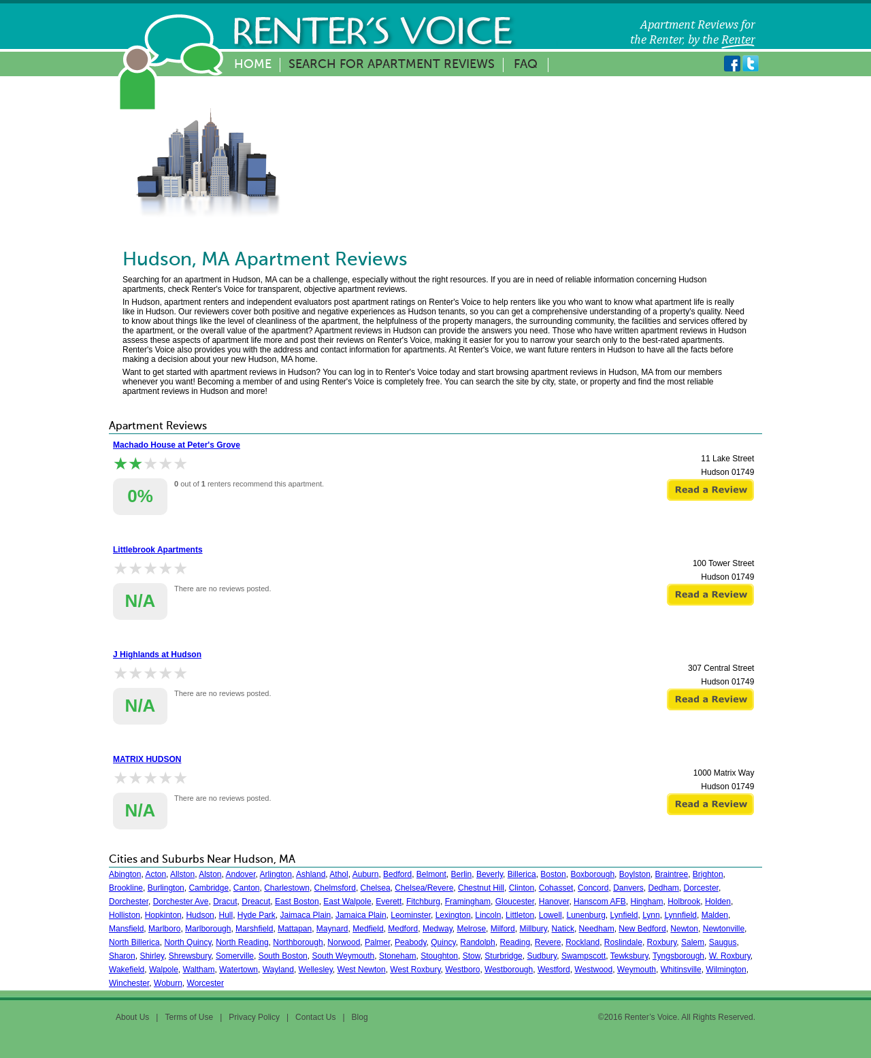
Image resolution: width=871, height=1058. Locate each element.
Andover (241, 874)
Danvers (628, 888)
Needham (596, 928)
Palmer (377, 942)
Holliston (124, 915)
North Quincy (187, 942)
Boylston (635, 874)
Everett (388, 901)
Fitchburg (423, 901)
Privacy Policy (254, 1017)
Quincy (443, 942)
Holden (718, 901)
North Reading (242, 942)
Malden (715, 915)
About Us (132, 1017)
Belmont (431, 874)
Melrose (471, 928)
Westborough (508, 969)
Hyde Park (256, 915)
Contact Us (315, 1017)
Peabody (410, 942)
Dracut (225, 901)
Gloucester (514, 901)
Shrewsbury (190, 956)
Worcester (205, 983)
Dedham (663, 888)
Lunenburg (585, 915)
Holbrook (684, 901)
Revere (548, 942)
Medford (403, 928)
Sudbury (542, 956)
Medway (438, 928)
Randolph (477, 942)
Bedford (397, 874)
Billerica (522, 874)
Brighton (708, 874)
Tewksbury (629, 956)
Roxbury (662, 942)
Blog (360, 1017)
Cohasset (556, 888)
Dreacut (256, 901)
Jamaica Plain (361, 915)
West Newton (362, 969)
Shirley (151, 956)
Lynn (651, 915)
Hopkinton (163, 915)
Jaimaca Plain (305, 915)
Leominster (411, 915)
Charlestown (287, 888)
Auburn (365, 874)
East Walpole (347, 901)
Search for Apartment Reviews (392, 65)
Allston (182, 874)
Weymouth (636, 969)
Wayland (278, 969)
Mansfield (126, 928)
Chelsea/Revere (424, 888)
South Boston (283, 956)
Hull (225, 915)
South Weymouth (343, 956)
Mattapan (295, 928)
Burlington (166, 888)
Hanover (554, 901)
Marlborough (208, 928)
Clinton (521, 888)
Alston (210, 874)
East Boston (297, 901)
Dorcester (701, 888)
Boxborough (592, 874)
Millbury (532, 928)
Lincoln (488, 915)
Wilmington (726, 969)
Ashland (310, 874)
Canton (246, 888)
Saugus (723, 942)
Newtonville (723, 928)
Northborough (298, 942)
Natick (563, 928)
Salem (692, 942)
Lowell (550, 915)
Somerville (235, 956)
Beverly (489, 874)
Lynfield (624, 915)
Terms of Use (189, 1017)
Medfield (367, 928)
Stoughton (439, 956)
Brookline (126, 888)
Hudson (200, 915)
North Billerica (134, 942)
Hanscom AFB (600, 901)
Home (253, 65)
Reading (514, 942)
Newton (684, 928)
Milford (503, 928)
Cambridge (208, 888)
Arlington (276, 874)
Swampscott (583, 956)
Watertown (238, 969)
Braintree (671, 874)
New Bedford (642, 928)
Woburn (168, 983)
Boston (552, 874)
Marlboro (164, 928)
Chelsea (376, 888)
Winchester (129, 983)
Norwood (343, 942)
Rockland (582, 942)
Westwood (593, 969)
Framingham (468, 901)
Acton (155, 874)
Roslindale (623, 942)
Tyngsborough (678, 956)
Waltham (199, 969)
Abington (125, 874)
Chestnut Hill (481, 888)
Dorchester (128, 901)
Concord (593, 888)
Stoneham (397, 956)
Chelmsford (335, 888)
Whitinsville (681, 969)
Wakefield (126, 969)
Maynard (332, 928)
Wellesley (316, 969)
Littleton (520, 915)
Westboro (462, 969)
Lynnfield (680, 915)
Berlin (461, 874)
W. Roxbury (730, 956)
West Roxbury (415, 969)
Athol (338, 874)
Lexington (453, 915)
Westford (554, 969)
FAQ (526, 65)
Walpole (163, 969)
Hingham (646, 901)
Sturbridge (503, 956)
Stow (471, 956)
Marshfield (254, 928)
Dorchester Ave (181, 901)
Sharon (122, 956)
